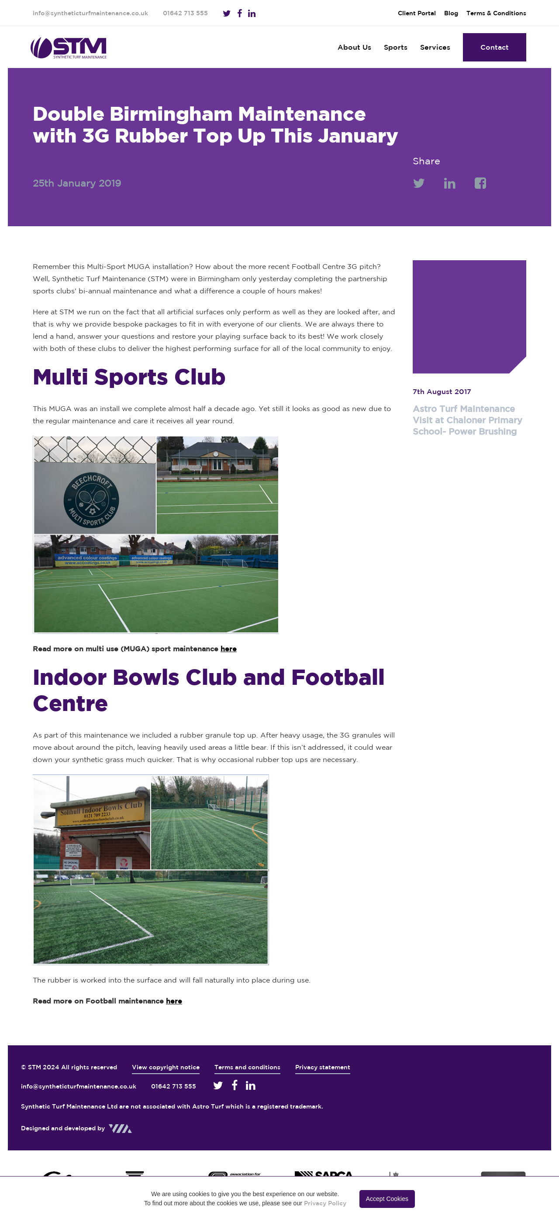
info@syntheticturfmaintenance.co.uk (90, 13)
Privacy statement (322, 1067)
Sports (395, 47)
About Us (354, 47)
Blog (451, 13)
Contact (494, 47)
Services (435, 47)
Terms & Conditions (496, 13)
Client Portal (417, 13)
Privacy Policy (325, 1203)
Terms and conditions (247, 1067)
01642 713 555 (185, 13)
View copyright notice (166, 1067)
